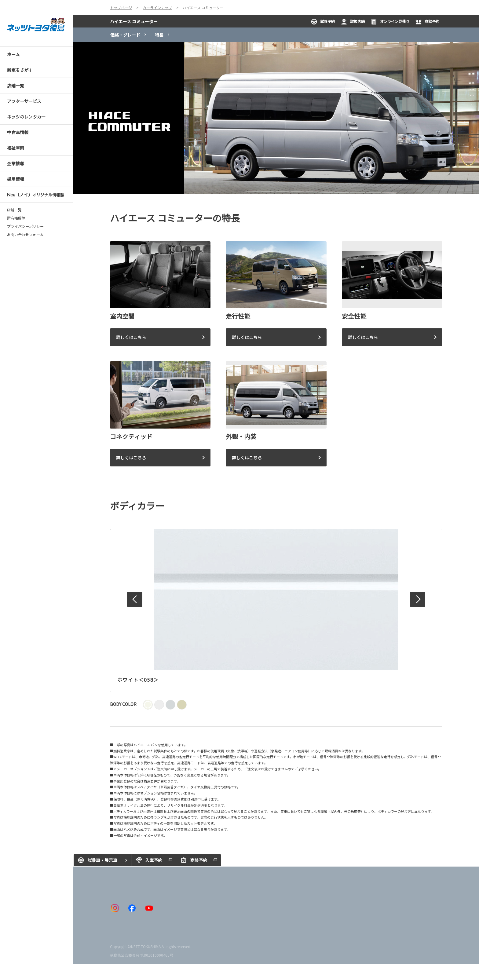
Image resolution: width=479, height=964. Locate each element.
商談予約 (427, 22)
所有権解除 (16, 218)
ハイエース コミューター (134, 21)
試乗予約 (323, 22)
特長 (159, 35)
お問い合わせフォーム (25, 234)
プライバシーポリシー (25, 226)
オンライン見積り (390, 22)
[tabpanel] (276, 118)
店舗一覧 (14, 210)
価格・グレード (125, 35)
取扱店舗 (353, 22)
